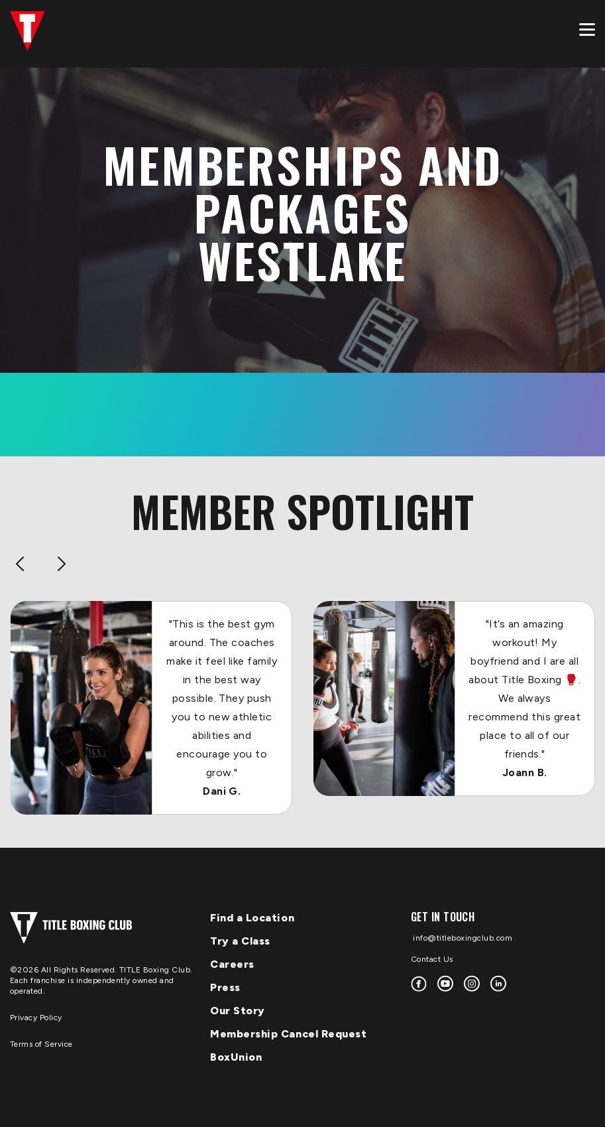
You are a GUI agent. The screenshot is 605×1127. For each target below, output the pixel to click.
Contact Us (432, 959)
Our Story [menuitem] (237, 1010)
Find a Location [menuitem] (252, 917)
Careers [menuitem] (232, 964)
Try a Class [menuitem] (240, 941)
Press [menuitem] (225, 987)
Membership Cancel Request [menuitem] (288, 1034)
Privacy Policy (36, 1017)
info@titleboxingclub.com (462, 938)
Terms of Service (41, 1044)
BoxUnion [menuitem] (236, 1057)
